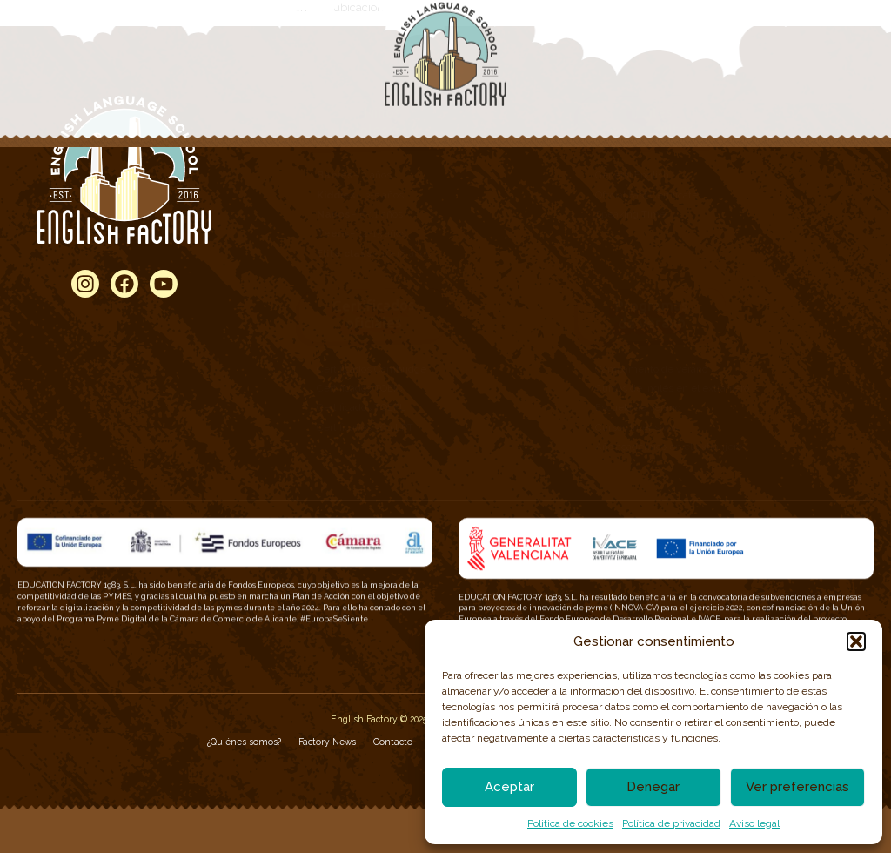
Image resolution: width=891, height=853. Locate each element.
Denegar (653, 787)
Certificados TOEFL (361, 407)
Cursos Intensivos (636, 427)
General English (632, 175)
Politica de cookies (570, 823)
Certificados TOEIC (360, 388)
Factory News (327, 741)
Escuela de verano (637, 407)
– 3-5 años (360, 195)
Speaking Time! (631, 214)
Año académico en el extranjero (668, 446)
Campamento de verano (651, 369)
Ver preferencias (797, 787)
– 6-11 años (360, 214)
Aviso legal (754, 823)
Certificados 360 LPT (365, 427)
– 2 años (354, 175)
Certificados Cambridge (371, 369)
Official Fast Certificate (646, 195)
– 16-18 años (374, 253)
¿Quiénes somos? (244, 741)
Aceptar (509, 787)
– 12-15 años (361, 233)
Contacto (392, 741)
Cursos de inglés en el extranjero (672, 388)
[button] (856, 641)
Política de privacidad (671, 823)
